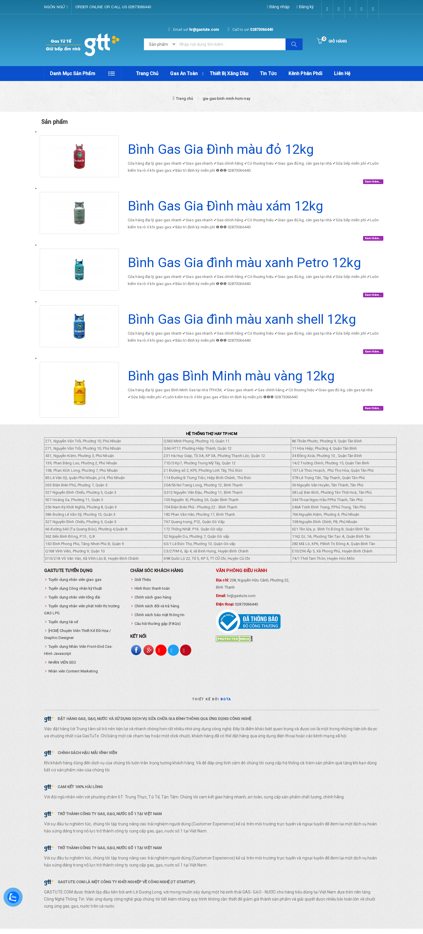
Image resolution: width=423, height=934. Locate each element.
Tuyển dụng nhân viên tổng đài (74, 602)
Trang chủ (147, 73)
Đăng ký (305, 6)
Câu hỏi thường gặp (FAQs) (158, 629)
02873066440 (246, 609)
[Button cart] (332, 41)
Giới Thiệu (143, 585)
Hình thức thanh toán (152, 593)
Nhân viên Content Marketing (73, 676)
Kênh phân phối (305, 73)
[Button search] (294, 44)
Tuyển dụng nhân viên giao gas (74, 585)
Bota (226, 705)
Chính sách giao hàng (153, 602)
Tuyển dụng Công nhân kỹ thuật (75, 593)
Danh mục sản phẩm (72, 73)
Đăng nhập (278, 6)
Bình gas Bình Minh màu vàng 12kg (231, 381)
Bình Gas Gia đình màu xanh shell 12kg (242, 324)
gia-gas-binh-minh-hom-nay (226, 103)
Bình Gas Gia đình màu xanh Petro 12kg (244, 268)
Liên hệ (342, 73)
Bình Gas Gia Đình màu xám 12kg (225, 211)
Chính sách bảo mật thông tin (160, 620)
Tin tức (268, 73)
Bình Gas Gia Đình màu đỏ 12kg (221, 154)
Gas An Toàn (184, 73)
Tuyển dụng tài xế (63, 627)
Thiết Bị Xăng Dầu (229, 73)
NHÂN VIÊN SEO (62, 667)
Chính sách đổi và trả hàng (157, 611)
